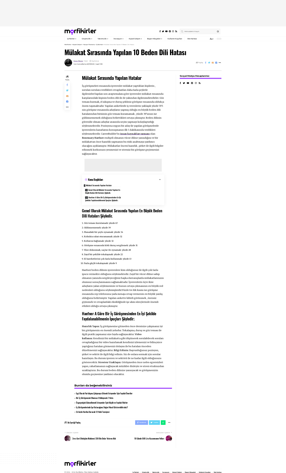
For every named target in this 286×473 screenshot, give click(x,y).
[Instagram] (173, 31)
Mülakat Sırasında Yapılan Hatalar (100, 185)
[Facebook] (160, 31)
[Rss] (176, 31)
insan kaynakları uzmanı (135, 133)
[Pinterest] (169, 31)
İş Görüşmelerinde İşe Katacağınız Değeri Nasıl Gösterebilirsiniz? (102, 404)
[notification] (206, 39)
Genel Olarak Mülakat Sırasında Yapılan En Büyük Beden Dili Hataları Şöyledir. (142, 187)
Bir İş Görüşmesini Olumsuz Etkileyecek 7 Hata (94, 394)
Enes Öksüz (78, 61)
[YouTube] (166, 31)
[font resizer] (211, 39)
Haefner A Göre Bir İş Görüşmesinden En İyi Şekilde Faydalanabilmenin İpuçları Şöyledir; (103, 195)
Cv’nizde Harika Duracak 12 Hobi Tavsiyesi (92, 408)
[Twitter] (163, 31)
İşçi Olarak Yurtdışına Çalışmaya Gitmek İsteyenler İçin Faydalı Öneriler (104, 390)
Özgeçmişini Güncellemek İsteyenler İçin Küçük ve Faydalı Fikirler (102, 399)
